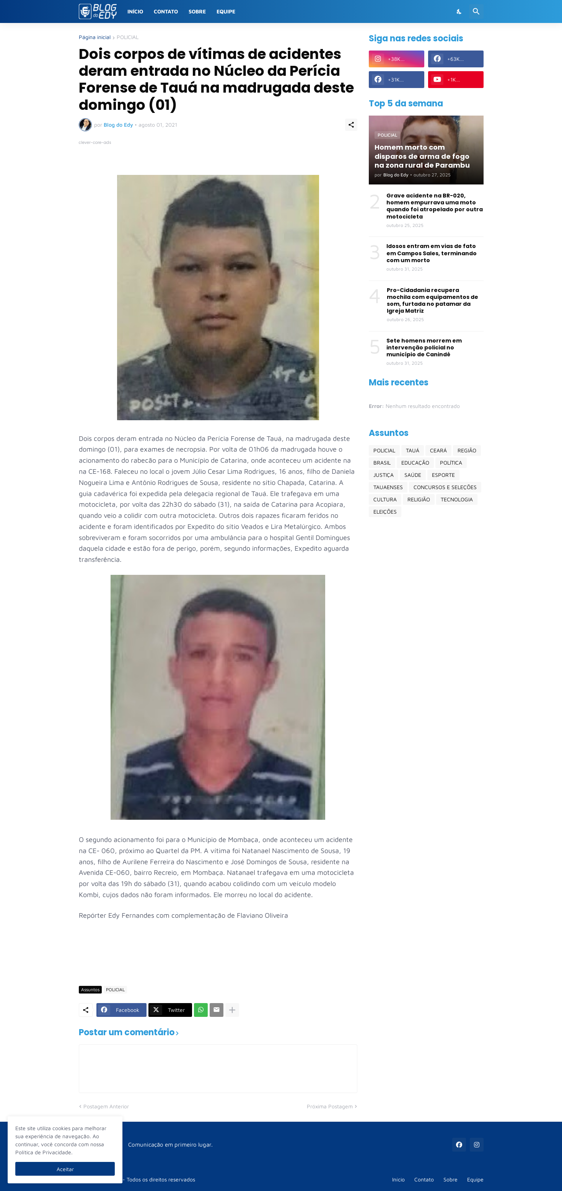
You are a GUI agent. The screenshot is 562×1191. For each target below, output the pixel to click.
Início (135, 11)
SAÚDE (412, 475)
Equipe (226, 11)
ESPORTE (443, 475)
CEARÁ (438, 450)
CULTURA (385, 499)
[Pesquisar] (476, 11)
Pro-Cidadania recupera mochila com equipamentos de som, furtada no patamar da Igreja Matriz (432, 301)
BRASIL (382, 462)
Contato (166, 11)
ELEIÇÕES (385, 511)
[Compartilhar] (351, 125)
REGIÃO (467, 450)
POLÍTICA (451, 462)
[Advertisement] (218, 957)
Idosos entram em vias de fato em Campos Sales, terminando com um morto (431, 253)
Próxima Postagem (330, 1106)
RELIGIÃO (418, 499)
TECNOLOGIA (457, 499)
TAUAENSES (388, 487)
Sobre (197, 11)
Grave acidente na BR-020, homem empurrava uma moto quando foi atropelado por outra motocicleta (434, 206)
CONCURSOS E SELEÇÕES (445, 487)
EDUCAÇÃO (415, 462)
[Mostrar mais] (232, 1010)
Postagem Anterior (106, 1106)
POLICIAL (127, 37)
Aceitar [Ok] (65, 1169)
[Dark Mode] (459, 11)
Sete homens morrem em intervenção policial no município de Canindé (424, 347)
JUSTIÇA (383, 475)
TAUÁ (412, 450)
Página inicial (95, 37)
